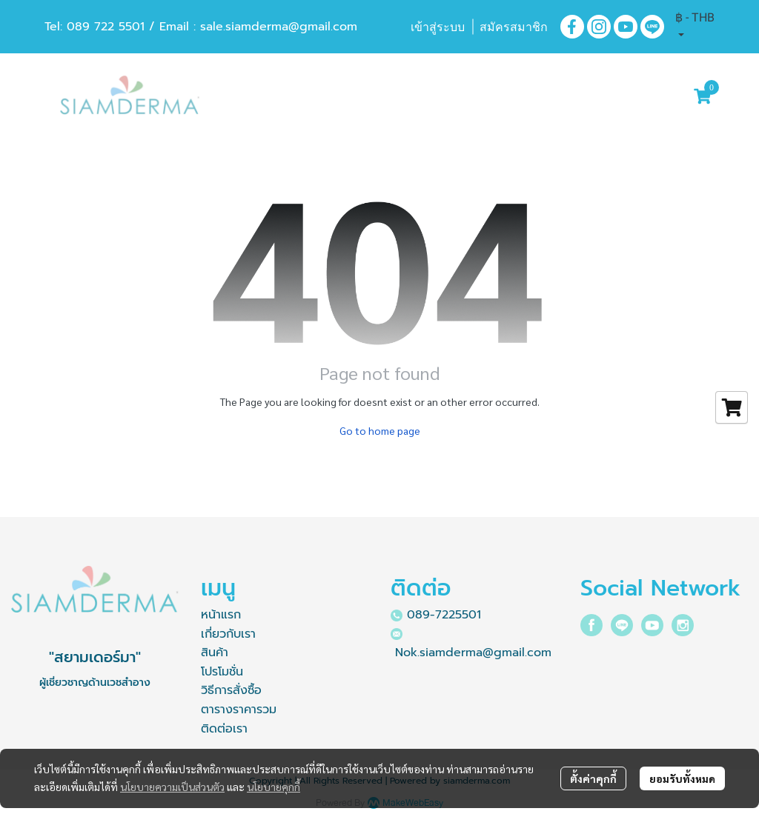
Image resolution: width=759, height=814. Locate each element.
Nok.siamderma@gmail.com (473, 652)
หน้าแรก (221, 615)
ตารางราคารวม (238, 709)
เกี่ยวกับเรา (228, 634)
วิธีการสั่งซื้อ (231, 690)
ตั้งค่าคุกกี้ (593, 778)
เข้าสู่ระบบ (438, 27)
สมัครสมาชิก (514, 27)
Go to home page (379, 430)
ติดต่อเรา (224, 729)
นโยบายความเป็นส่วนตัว (172, 786)
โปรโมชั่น (222, 672)
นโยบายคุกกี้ (273, 786)
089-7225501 (444, 615)
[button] (695, 26)
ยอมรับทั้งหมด (682, 778)
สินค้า (214, 652)
